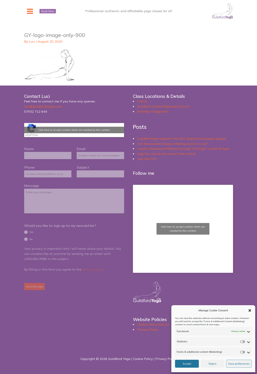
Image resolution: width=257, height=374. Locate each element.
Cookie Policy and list (153, 324)
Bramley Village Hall (152, 111)
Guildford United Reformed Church (163, 106)
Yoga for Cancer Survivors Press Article (166, 154)
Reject (212, 363)
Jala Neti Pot (147, 159)
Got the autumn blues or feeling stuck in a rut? (172, 144)
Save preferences (239, 363)
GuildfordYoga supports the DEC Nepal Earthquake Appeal (181, 139)
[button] (250, 310)
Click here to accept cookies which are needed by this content (74, 129)
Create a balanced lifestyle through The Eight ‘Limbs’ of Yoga (183, 149)
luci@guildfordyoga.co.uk (43, 106)
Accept (187, 363)
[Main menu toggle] (30, 11)
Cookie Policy (143, 359)
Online (142, 101)
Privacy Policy (147, 330)
